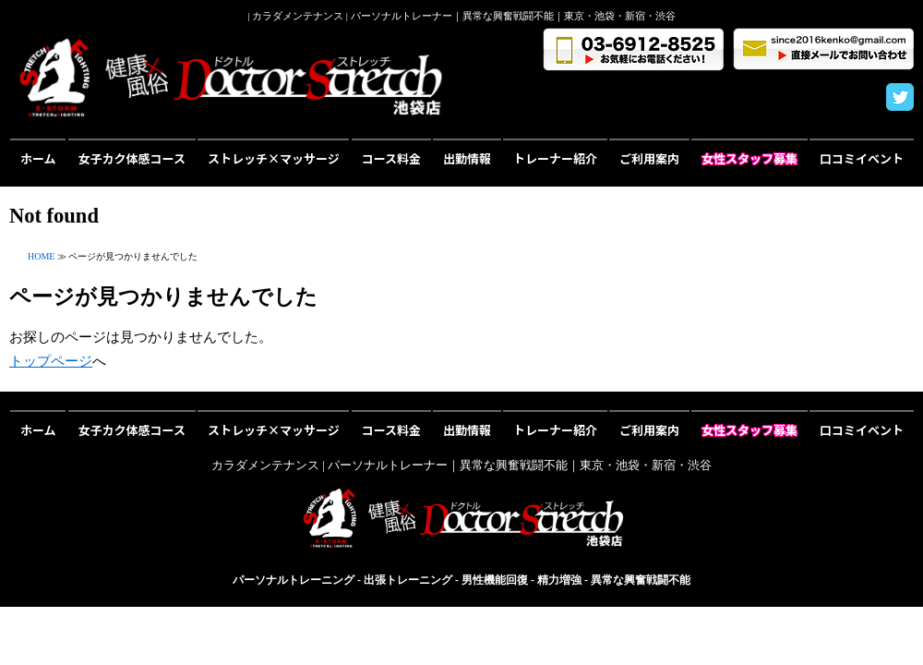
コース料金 (391, 158)
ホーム (38, 158)
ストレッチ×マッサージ (274, 158)
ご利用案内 (649, 158)
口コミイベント (862, 158)
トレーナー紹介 (555, 158)
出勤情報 (467, 158)
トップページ (50, 361)
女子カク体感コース (132, 158)
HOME (41, 256)
